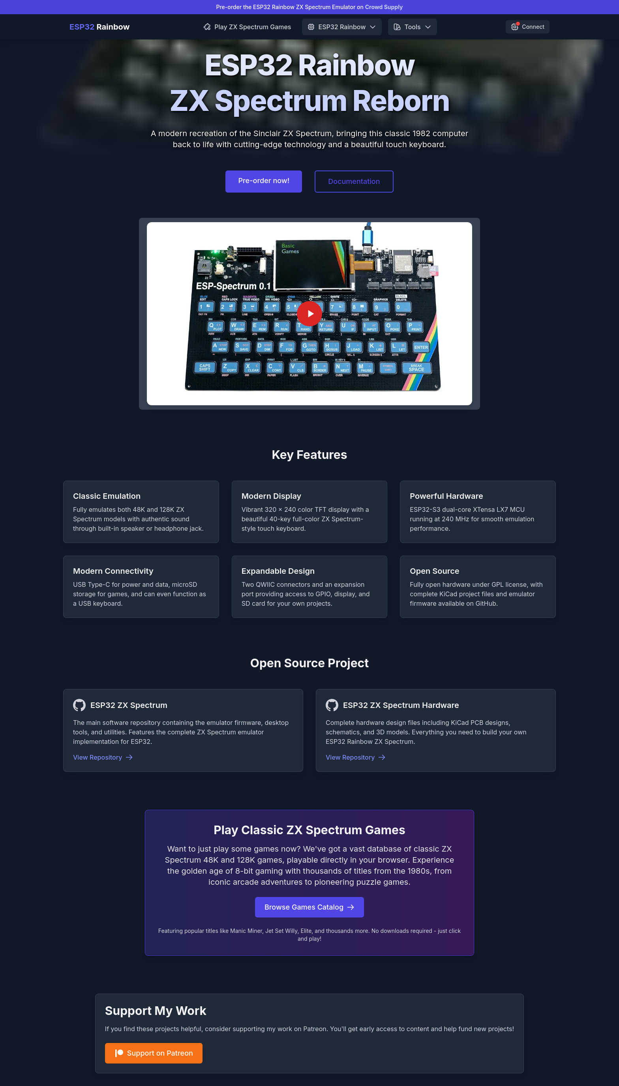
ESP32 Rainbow (342, 27)
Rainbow (99, 27)
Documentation (354, 181)
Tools (412, 27)
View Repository (103, 757)
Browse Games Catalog (309, 907)
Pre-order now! (263, 180)
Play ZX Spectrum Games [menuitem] (247, 27)
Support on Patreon (153, 1053)
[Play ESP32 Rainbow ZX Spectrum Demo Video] (309, 314)
